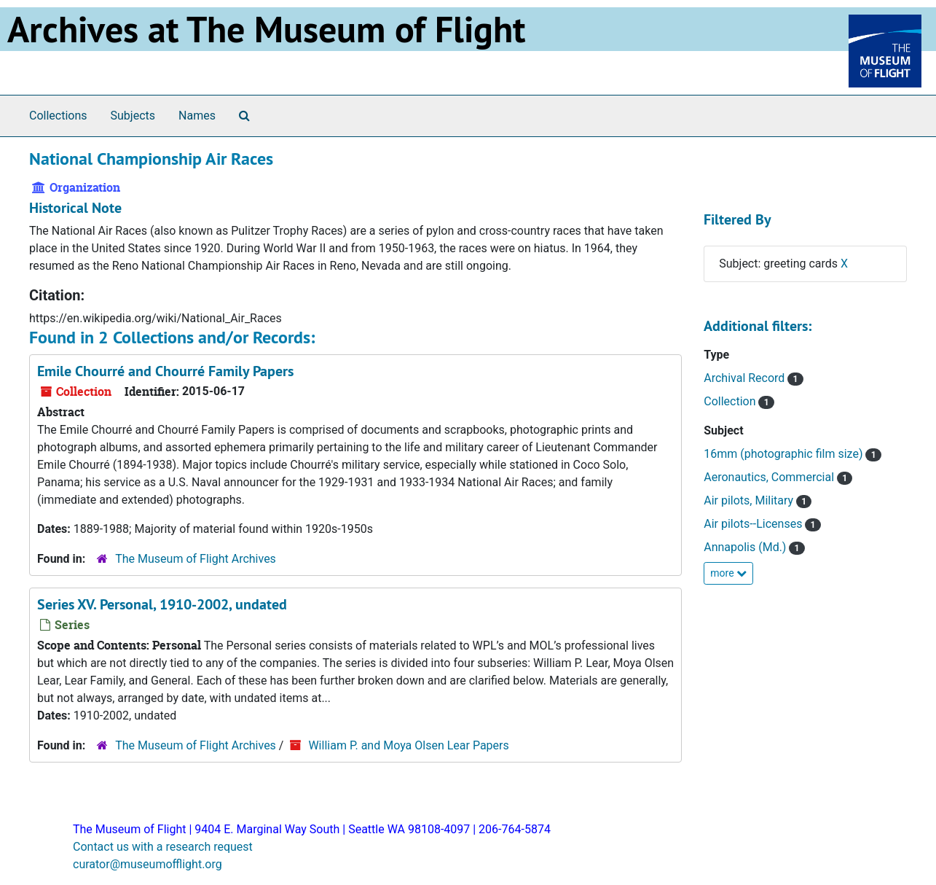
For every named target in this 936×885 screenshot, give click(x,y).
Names (197, 115)
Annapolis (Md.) (746, 547)
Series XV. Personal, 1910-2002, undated (162, 604)
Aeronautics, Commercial (770, 477)
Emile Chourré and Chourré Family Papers (165, 371)
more (728, 573)
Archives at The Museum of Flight (266, 29)
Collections (58, 115)
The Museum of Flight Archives (195, 559)
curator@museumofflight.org (147, 864)
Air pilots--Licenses (754, 524)
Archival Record (745, 378)
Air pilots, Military (750, 500)
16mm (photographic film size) (784, 454)
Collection (731, 401)
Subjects (133, 115)
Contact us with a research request (163, 847)
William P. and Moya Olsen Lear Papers (408, 745)
